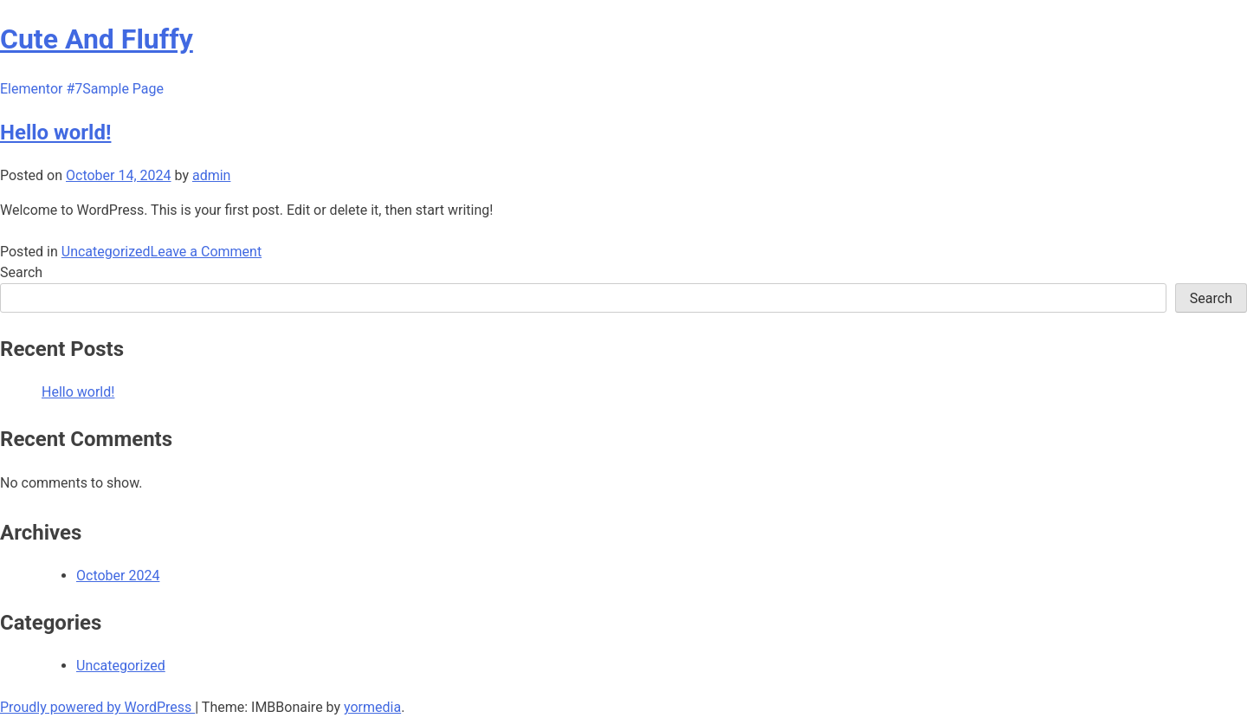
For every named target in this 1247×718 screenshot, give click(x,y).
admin (211, 175)
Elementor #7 (41, 89)
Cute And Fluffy (96, 39)
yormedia (372, 707)
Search (21, 272)
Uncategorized (106, 251)
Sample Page (123, 89)
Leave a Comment (206, 251)
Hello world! (55, 132)
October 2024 (117, 575)
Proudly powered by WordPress (97, 707)
